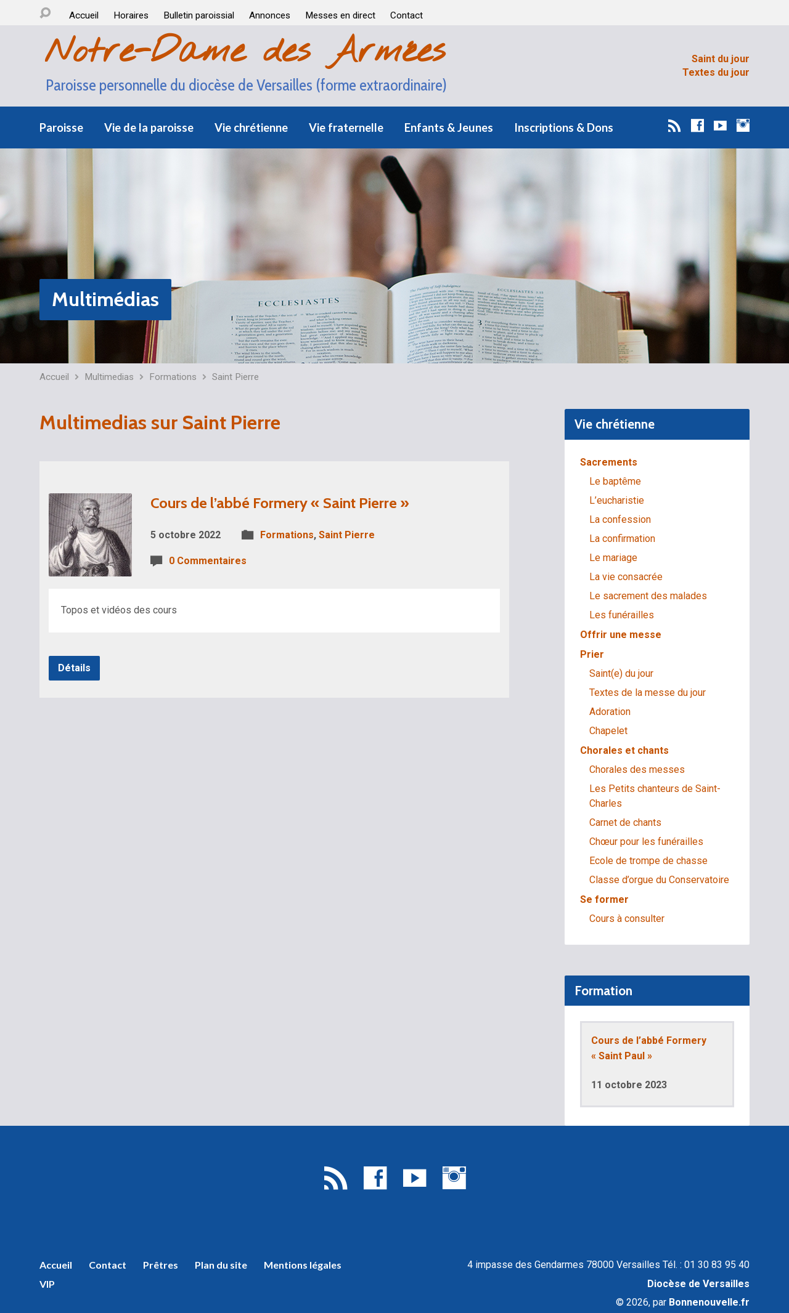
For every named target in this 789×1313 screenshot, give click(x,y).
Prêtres (160, 1265)
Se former (604, 899)
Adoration (610, 711)
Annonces (269, 15)
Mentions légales (302, 1265)
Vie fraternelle (346, 127)
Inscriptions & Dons (563, 127)
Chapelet (608, 731)
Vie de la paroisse (149, 127)
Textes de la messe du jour (647, 692)
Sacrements (608, 462)
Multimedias (109, 376)
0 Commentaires (208, 561)
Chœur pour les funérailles (646, 841)
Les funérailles (621, 615)
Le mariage (613, 558)
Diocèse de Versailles (698, 1284)
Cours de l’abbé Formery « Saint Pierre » (279, 503)
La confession (620, 519)
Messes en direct (340, 15)
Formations (173, 376)
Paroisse (61, 127)
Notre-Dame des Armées (244, 52)
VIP (47, 1284)
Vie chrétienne (251, 127)
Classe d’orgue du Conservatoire (659, 880)
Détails (74, 668)
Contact (406, 15)
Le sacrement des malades (648, 596)
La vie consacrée (626, 577)
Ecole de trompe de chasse (648, 861)
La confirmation (622, 538)
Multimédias (105, 299)
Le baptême (615, 481)
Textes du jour (716, 72)
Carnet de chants (625, 822)
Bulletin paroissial (198, 15)
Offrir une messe (620, 634)
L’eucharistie (616, 500)
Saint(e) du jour (621, 673)
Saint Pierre (235, 376)
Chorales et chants (624, 750)
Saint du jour (721, 59)
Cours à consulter (626, 918)
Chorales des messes (637, 769)
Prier (592, 654)
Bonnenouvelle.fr (709, 1302)
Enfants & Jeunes (448, 127)
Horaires (131, 15)
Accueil (84, 15)
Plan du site (221, 1265)
